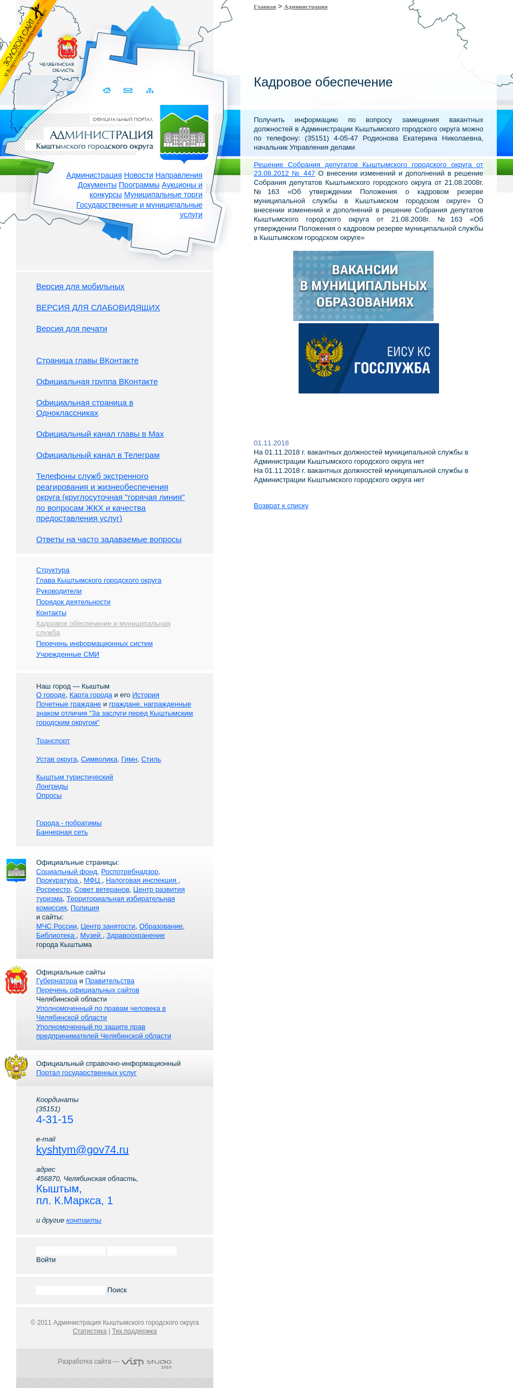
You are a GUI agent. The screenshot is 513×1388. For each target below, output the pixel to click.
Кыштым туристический (74, 777)
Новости (138, 175)
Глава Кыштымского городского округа (98, 580)
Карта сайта (150, 90)
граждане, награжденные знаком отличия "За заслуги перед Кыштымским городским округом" (114, 713)
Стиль (151, 759)
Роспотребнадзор (129, 872)
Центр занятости (107, 926)
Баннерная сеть (62, 832)
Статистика (90, 1331)
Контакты (51, 613)
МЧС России (56, 926)
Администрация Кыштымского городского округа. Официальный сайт (120, 132)
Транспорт (53, 741)
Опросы (49, 795)
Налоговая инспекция (142, 880)
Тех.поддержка (134, 1331)
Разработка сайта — (114, 1361)
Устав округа (56, 759)
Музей (91, 935)
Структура (53, 570)
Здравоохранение (135, 935)
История (145, 695)
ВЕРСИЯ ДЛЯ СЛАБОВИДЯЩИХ (98, 307)
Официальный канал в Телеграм (98, 454)
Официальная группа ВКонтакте (97, 381)
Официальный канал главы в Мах (100, 433)
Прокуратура (58, 880)
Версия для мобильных (80, 286)
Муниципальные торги (163, 194)
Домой (107, 90)
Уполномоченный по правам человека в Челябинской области (101, 1013)
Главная (265, 6)
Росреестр (53, 889)
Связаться (129, 90)
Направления (179, 175)
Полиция (85, 908)
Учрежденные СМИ (67, 654)
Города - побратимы (69, 823)
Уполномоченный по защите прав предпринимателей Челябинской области (103, 1031)
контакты (84, 1220)
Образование (161, 926)
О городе (50, 695)
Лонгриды (52, 786)
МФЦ (93, 880)
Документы (97, 185)
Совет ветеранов (101, 889)
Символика (99, 759)
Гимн (129, 759)
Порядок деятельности (73, 602)
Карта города (91, 695)
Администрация (94, 175)
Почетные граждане (68, 704)
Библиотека (56, 935)
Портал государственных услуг (86, 1073)
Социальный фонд (66, 872)
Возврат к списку (281, 506)
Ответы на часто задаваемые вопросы (108, 539)
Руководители (59, 591)
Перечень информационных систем (94, 643)
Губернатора (56, 981)
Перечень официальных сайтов (87, 990)
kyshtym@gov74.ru (82, 1150)
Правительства (109, 981)
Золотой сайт (29, 48)
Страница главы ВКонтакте (87, 360)
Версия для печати (71, 328)
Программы (139, 185)
